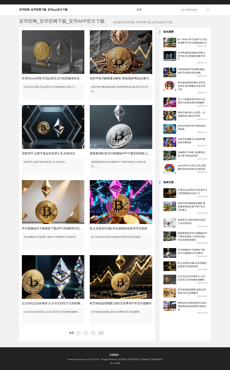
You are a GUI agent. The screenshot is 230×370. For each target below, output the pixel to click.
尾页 (101, 333)
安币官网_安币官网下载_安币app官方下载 (43, 9)
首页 (139, 9)
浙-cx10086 (115, 363)
